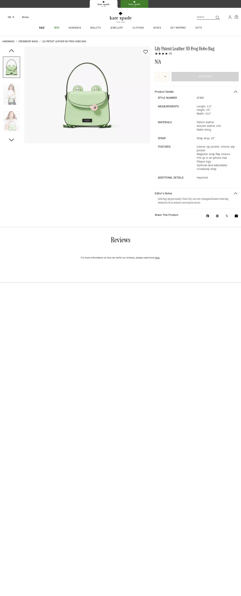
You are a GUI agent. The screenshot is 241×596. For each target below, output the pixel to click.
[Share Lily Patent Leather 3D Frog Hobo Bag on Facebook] (207, 216)
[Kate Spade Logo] (121, 17)
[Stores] (23, 17)
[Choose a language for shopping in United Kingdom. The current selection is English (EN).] (9, 17)
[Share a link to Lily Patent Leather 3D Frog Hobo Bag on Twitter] (226, 216)
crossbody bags (28, 41)
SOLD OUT (205, 76)
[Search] (202, 17)
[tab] (103, 4)
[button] (11, 68)
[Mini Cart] (236, 17)
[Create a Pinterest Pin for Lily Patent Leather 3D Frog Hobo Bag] (217, 216)
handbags (8, 41)
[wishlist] (145, 52)
